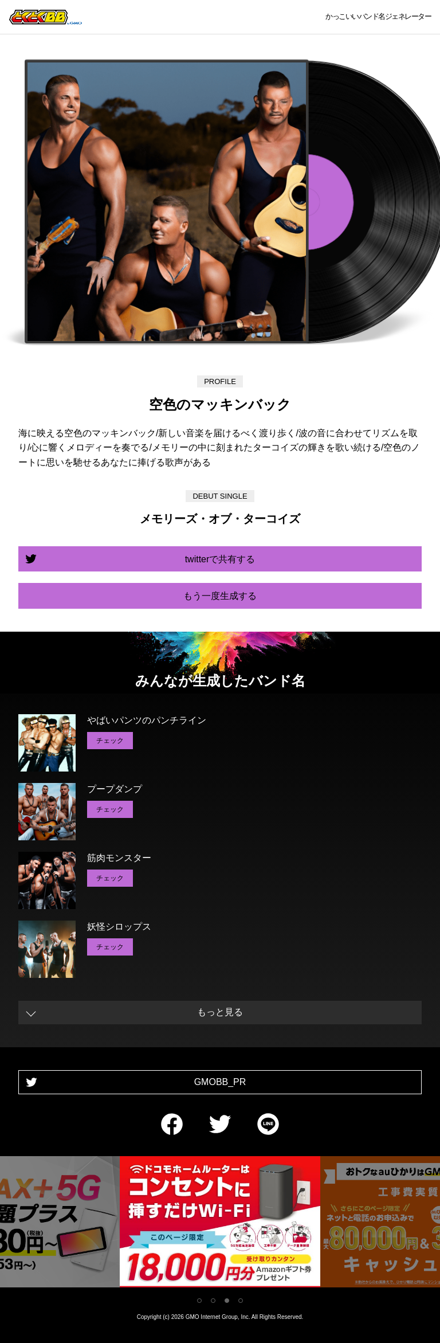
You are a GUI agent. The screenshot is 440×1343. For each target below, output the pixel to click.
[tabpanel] (220, 1224)
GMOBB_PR (220, 1082)
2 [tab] (213, 1300)
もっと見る (220, 1012)
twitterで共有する (220, 559)
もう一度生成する (220, 596)
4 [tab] (240, 1300)
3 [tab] (227, 1300)
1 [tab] (199, 1300)
